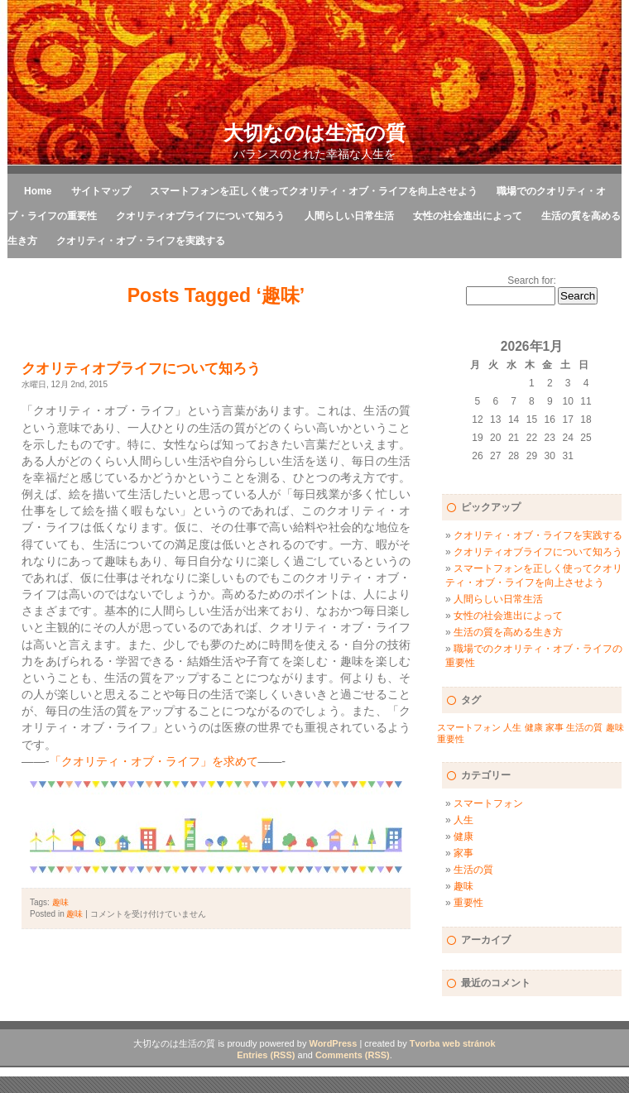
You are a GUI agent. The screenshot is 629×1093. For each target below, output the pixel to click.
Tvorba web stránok (453, 1043)
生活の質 (473, 869)
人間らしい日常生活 (349, 216)
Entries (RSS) (266, 1055)
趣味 (60, 902)
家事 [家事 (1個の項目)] (554, 727)
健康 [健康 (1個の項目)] (534, 727)
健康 (463, 836)
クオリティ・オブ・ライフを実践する (140, 241)
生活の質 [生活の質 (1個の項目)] (584, 727)
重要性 (468, 902)
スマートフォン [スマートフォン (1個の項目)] (469, 727)
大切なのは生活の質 (314, 133)
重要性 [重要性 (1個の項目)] (450, 739)
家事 (463, 853)
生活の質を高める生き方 (508, 632)
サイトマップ (101, 191)
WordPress (333, 1043)
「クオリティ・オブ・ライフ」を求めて (154, 761)
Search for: (531, 280)
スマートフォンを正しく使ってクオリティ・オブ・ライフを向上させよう (314, 191)
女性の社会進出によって (467, 216)
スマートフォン (488, 803)
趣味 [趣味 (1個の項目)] (615, 727)
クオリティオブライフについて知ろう (200, 216)
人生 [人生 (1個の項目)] (512, 727)
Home (37, 191)
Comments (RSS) (352, 1055)
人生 (463, 820)
